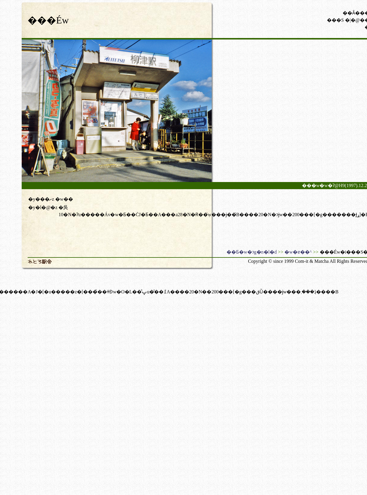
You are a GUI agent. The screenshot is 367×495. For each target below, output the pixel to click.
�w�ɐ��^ (298, 251)
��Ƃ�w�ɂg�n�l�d (252, 251)
